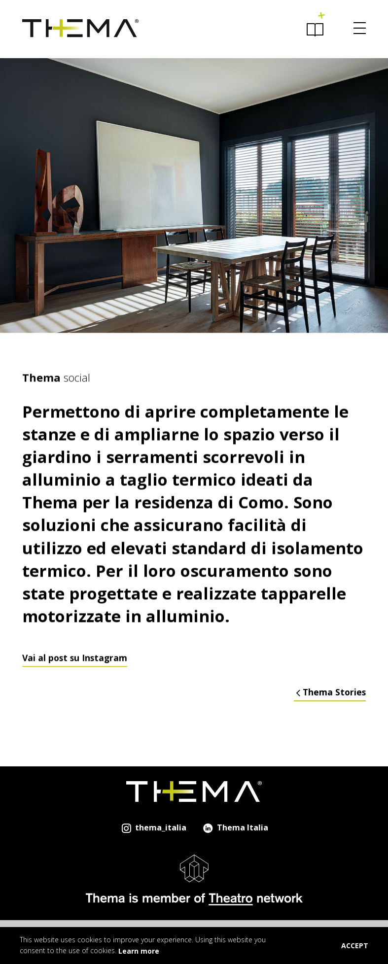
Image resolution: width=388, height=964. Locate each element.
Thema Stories (330, 692)
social (56, 387)
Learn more (138, 951)
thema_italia (153, 827)
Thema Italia (235, 827)
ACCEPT (354, 945)
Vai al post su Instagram (74, 669)
